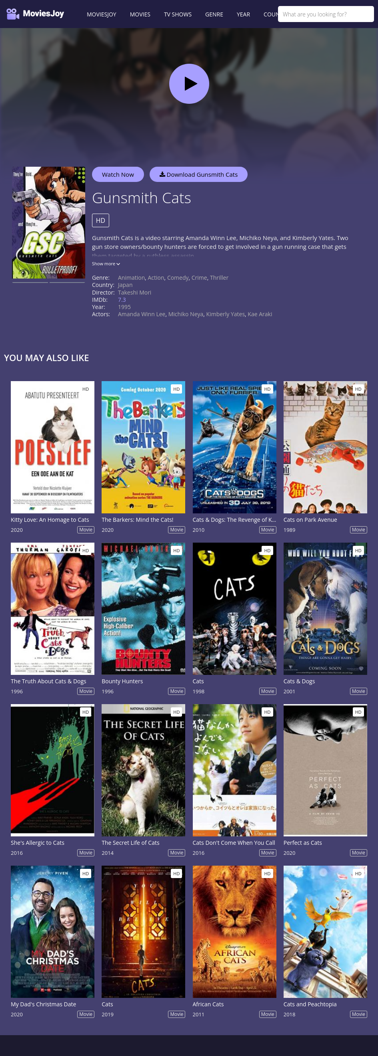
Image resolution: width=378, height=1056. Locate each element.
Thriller (219, 277)
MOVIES (140, 14)
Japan (125, 285)
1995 (124, 307)
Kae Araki (260, 314)
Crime (199, 277)
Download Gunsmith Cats (199, 174)
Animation (131, 277)
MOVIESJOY (101, 14)
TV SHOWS (178, 14)
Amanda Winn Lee (141, 314)
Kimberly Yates (225, 314)
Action (156, 277)
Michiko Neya (186, 314)
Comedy (178, 277)
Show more (106, 263)
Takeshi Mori (134, 292)
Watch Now (118, 174)
